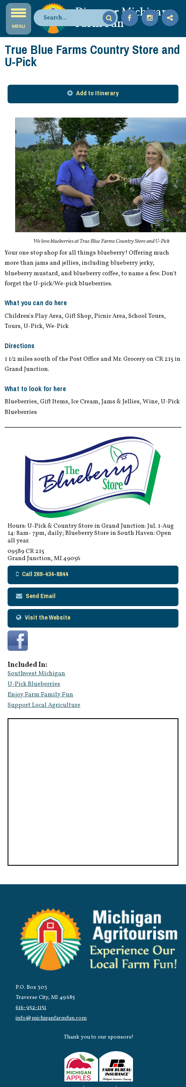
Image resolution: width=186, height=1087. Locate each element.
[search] (72, 17)
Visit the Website (47, 617)
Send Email (41, 596)
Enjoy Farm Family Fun (40, 694)
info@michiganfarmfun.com (51, 1018)
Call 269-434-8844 (45, 574)
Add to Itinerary (97, 93)
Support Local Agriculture (44, 705)
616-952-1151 (31, 1008)
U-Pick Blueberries (34, 684)
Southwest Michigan (36, 673)
